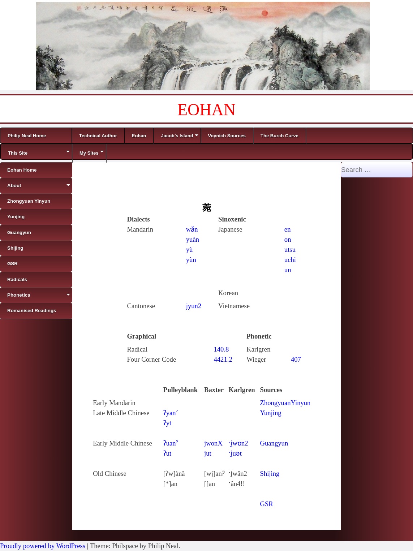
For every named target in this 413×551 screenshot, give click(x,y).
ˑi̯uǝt (235, 453)
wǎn (192, 229)
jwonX (213, 443)
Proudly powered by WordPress (42, 546)
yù (189, 249)
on (287, 239)
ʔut (167, 453)
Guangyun (274, 443)
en (287, 229)
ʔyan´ (170, 413)
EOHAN (206, 109)
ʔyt (167, 423)
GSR (266, 504)
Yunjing (270, 413)
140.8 (221, 349)
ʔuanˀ (170, 443)
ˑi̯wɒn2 (238, 443)
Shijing (270, 473)
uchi (290, 259)
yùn (191, 259)
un (287, 270)
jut (207, 453)
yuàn (192, 239)
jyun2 (194, 306)
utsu (290, 249)
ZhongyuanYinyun (285, 402)
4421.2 (223, 359)
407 (296, 359)
